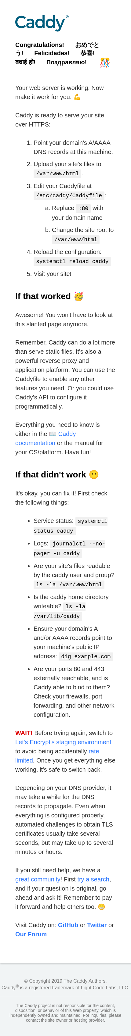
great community (37, 871)
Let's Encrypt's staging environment (63, 734)
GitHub (68, 917)
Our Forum (31, 926)
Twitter (97, 917)
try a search (93, 871)
